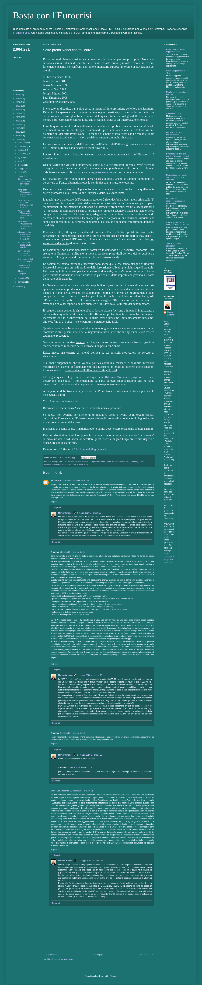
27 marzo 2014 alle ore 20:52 (72, 733)
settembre (22, 154)
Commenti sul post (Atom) (62, 959)
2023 (18, 106)
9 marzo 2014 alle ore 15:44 (77, 480)
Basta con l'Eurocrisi (52, 15)
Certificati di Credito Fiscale (77, 461)
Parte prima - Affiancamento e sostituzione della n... (24, 224)
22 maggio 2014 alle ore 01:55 (83, 791)
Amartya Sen (57, 461)
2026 (18, 95)
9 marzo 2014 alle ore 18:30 (89, 513)
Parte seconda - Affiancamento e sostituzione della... (24, 214)
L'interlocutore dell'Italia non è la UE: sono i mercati (177, 155)
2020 (18, 117)
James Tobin (123, 461)
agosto (21, 157)
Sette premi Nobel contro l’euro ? (25, 260)
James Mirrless (112, 461)
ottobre (21, 150)
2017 (18, 128)
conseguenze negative (99, 172)
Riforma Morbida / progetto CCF (126, 377)
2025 (18, 98)
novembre (22, 146)
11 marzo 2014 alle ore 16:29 (89, 675)
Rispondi (54, 502)
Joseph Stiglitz (134, 461)
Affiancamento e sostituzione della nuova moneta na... (24, 235)
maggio (21, 169)
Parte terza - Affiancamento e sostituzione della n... (24, 193)
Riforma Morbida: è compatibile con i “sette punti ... (24, 182)
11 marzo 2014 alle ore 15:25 (72, 552)
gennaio (21, 282)
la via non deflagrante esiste (92, 449)
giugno (21, 165)
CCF (64, 461)
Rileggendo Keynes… (22, 272)
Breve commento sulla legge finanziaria (175, 50)
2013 (18, 286)
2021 (18, 113)
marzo (21, 176)
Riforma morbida (83, 464)
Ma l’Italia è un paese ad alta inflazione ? (24, 245)
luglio (20, 161)
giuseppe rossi (57, 480)
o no (57, 116)
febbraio (21, 278)
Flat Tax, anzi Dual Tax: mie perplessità (176, 133)
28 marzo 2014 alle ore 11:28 (79, 768)
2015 (18, 136)
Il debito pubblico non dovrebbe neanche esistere (177, 223)
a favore (136, 112)
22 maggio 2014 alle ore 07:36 (90, 861)
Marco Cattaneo (65, 513)
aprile (20, 172)
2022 (18, 110)
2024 (18, 102)
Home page (99, 955)
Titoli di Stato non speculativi (173, 245)
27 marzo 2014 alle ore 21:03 (89, 755)
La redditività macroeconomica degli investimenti (175, 201)
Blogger (113, 976)
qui (71, 32)
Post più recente (51, 955)
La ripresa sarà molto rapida (23, 266)
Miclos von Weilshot (60, 791)
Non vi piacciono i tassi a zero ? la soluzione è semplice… (176, 177)
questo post (23, 32)
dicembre (22, 142)
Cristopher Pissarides (97, 461)
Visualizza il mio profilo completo (169, 559)
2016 (18, 132)
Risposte (57, 507)
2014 (18, 139)
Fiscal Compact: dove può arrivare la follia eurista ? (25, 203)
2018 (18, 124)
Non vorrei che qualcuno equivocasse (24, 253)
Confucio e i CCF (173, 113)
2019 (18, 121)
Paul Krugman (70, 464)
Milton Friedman (58, 464)
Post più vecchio (146, 955)
